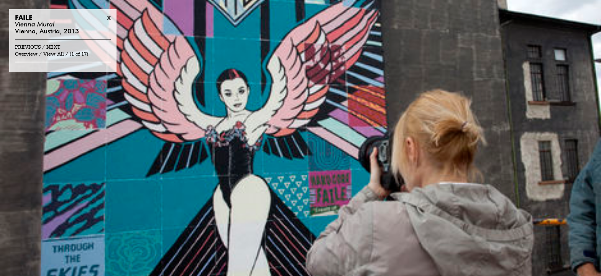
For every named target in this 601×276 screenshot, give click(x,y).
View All (53, 54)
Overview (26, 54)
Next (53, 47)
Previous (28, 47)
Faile (24, 18)
